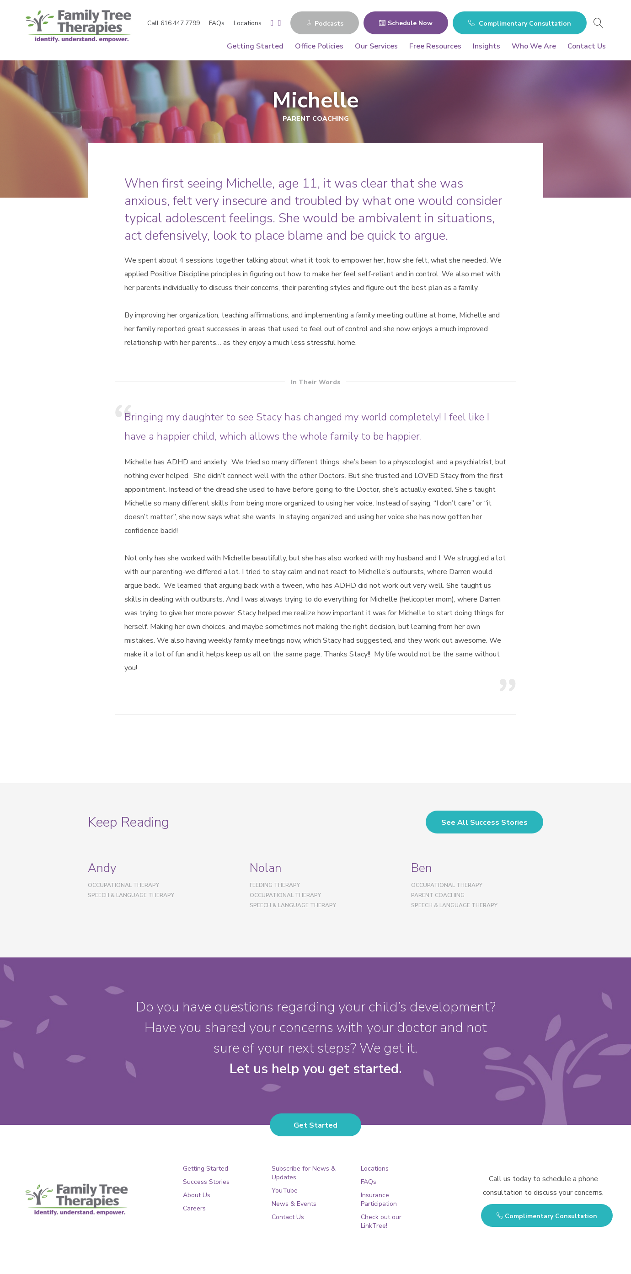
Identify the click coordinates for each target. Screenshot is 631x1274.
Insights (486, 46)
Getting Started (255, 46)
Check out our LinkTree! (381, 1221)
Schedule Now (406, 23)
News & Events (294, 1203)
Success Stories (206, 1181)
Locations (248, 23)
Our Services (376, 46)
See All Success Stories (484, 822)
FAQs (217, 23)
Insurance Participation (379, 1199)
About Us (196, 1195)
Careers (194, 1208)
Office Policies (319, 46)
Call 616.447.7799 (173, 23)
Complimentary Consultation (519, 23)
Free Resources (435, 46)
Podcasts (324, 23)
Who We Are (534, 46)
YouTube (285, 1190)
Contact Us (586, 46)
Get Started (315, 1125)
